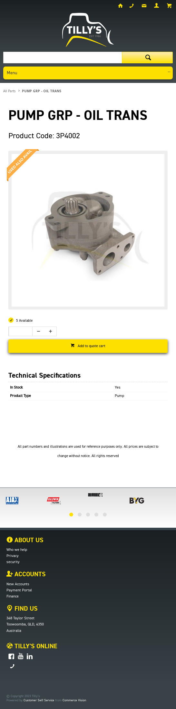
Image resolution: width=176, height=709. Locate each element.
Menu (12, 73)
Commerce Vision (74, 700)
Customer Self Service (39, 700)
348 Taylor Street (20, 618)
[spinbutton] (18, 331)
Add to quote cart (91, 346)
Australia (13, 631)
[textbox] (62, 57)
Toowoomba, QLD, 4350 (25, 624)
